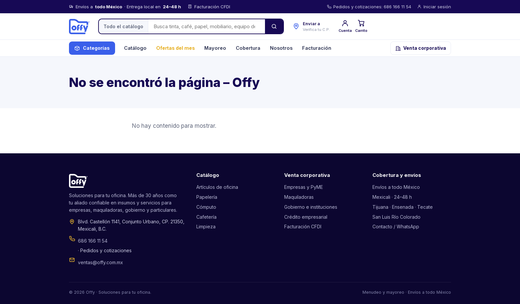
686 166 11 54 (92, 241)
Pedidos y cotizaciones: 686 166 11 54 (369, 6)
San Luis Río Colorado (396, 217)
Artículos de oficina (217, 187)
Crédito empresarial (305, 217)
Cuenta (345, 26)
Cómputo (206, 207)
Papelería (206, 197)
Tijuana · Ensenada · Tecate (402, 207)
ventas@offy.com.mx (100, 262)
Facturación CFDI (302, 226)
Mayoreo (215, 48)
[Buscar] (274, 26)
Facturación (316, 48)
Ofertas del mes (175, 48)
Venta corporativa (420, 48)
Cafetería (206, 217)
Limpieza (206, 226)
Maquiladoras (299, 197)
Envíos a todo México (396, 187)
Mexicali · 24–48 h (392, 197)
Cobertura (248, 48)
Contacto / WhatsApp (395, 226)
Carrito (361, 26)
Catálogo (135, 48)
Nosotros (281, 48)
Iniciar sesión (434, 6)
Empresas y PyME (303, 187)
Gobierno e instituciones (310, 207)
